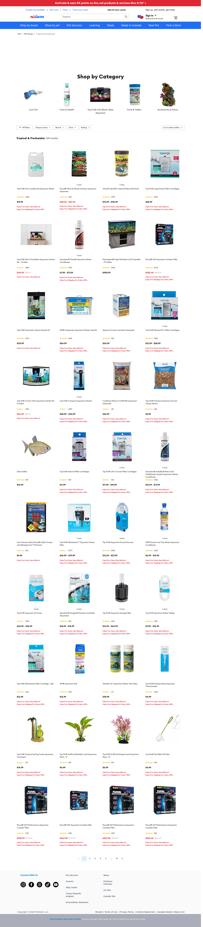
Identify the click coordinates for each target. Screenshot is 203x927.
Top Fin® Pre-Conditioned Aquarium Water (35, 188)
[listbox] (100, 98)
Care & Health (67, 109)
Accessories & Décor (167, 109)
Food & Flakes (134, 109)
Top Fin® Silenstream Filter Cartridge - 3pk (35, 683)
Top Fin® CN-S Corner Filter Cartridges (120, 471)
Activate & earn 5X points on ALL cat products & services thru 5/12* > (100, 3)
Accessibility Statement (77, 902)
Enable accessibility (35, 10)
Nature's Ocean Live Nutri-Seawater (119, 330)
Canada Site (109, 896)
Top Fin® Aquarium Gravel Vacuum (118, 542)
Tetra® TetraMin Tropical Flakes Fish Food (121, 188)
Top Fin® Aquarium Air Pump (29, 613)
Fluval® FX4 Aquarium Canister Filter (76, 825)
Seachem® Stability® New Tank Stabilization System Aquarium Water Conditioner (161, 474)
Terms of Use (111, 912)
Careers (70, 881)
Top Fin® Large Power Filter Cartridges (162, 188)
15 (117, 858)
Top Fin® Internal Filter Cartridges (74, 471)
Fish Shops (28, 34)
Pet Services (72, 875)
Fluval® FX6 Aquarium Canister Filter (161, 259)
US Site (107, 890)
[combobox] (95, 16)
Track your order (80, 10)
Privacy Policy (127, 912)
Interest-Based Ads (146, 912)
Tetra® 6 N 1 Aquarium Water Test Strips (120, 683)
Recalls (99, 912)
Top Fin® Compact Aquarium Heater (76, 401)
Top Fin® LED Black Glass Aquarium (100, 111)
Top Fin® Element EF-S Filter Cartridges (162, 330)
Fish (19, 34)
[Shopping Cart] (179, 18)
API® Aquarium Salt (68, 683)
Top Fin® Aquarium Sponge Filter (117, 613)
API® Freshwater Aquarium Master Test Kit (78, 330)
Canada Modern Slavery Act (171, 912)
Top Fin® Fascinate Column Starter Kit (33, 330)
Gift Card (54, 10)
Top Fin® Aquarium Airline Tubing (160, 613)
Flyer (65, 10)
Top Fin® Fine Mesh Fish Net (157, 754)
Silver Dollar (22, 471)
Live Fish (33, 109)
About (106, 875)
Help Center (71, 887)
